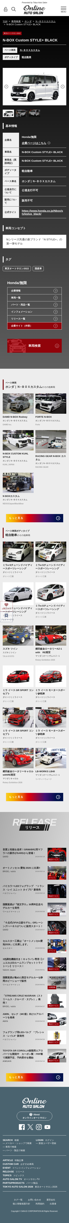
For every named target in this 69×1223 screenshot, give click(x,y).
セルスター (8, 948)
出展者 (53, 1204)
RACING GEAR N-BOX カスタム (50, 458)
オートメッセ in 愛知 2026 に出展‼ (21, 868)
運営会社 (50, 1200)
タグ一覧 (18, 1200)
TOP (5, 21)
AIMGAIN (7, 1061)
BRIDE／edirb (9, 871)
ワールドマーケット (11, 912)
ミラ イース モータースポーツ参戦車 (50, 692)
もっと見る (16, 518)
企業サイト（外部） (21, 325)
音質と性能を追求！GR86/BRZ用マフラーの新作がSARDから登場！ (23, 851)
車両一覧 (16, 297)
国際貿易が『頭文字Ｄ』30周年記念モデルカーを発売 (23, 906)
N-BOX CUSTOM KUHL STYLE (15, 455)
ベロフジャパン (10, 893)
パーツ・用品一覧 (20, 304)
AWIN (5, 1021)
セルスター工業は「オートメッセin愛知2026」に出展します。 (23, 943)
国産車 (38, 268)
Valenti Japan (9, 970)
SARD (5, 857)
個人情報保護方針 (21, 1204)
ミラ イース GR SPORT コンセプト (18, 692)
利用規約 (40, 1204)
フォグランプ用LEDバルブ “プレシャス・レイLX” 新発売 (23, 1034)
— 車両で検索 (9, 1147)
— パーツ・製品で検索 (14, 1150)
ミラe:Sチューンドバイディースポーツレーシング (17, 567)
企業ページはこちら (34, 143)
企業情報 (16, 290)
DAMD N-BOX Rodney (15, 417)
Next (62, 86)
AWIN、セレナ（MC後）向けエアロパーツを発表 (23, 1016)
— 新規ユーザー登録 (46, 1143)
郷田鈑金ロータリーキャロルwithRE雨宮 (18, 773)
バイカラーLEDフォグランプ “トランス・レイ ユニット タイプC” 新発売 (23, 888)
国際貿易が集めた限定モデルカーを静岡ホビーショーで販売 (23, 979)
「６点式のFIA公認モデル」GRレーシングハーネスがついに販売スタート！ (23, 924)
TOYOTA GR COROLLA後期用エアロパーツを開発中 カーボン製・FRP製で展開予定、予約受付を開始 (23, 1054)
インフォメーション (21, 311)
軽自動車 (26, 57)
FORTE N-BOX (43, 417)
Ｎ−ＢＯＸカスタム (45, 21)
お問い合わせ (34, 1200)
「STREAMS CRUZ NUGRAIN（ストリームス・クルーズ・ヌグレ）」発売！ (23, 999)
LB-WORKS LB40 (45, 771)
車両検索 (16, 21)
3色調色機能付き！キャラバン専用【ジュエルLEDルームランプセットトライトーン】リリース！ (23, 963)
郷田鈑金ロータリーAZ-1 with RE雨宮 (49, 650)
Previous (6, 86)
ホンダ (28, 21)
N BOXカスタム (11, 496)
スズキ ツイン (10, 648)
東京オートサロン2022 (17, 268)
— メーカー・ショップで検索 (17, 1143)
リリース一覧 (18, 318)
